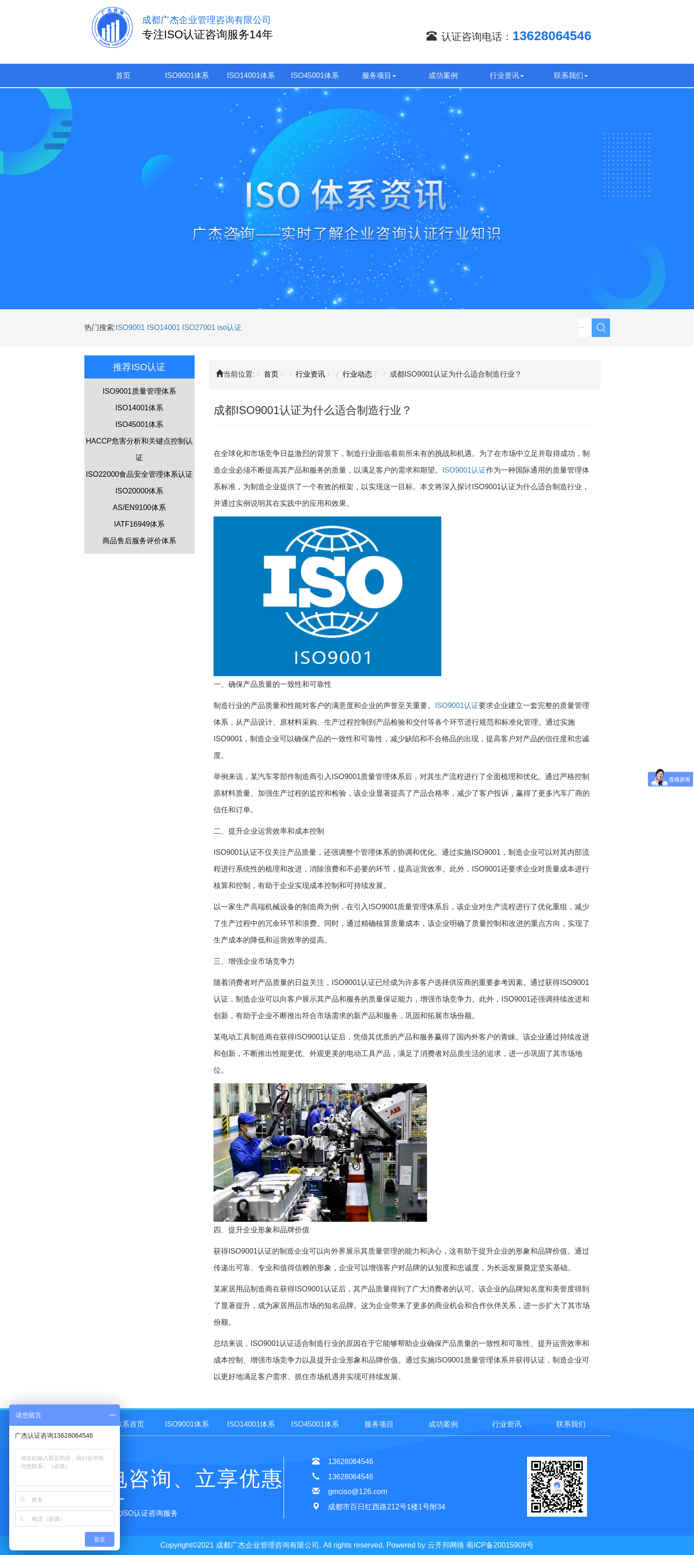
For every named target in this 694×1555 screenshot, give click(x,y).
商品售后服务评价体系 (139, 541)
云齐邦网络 (445, 1545)
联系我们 (571, 75)
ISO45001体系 (315, 75)
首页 (123, 75)
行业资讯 (507, 75)
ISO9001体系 (187, 75)
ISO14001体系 (251, 75)
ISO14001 (165, 327)
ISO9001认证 (464, 470)
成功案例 (443, 75)
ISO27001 (198, 327)
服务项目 (379, 75)
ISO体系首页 (123, 1424)
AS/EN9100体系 (139, 507)
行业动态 (357, 374)
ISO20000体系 (139, 491)
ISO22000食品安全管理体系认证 (139, 474)
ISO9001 (130, 327)
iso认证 (230, 327)
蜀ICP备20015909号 (500, 1545)
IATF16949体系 (139, 524)
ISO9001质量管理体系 (139, 391)
